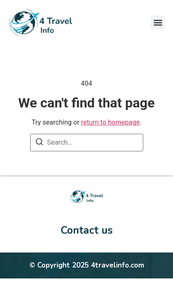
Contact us (87, 230)
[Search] (39, 143)
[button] (158, 22)
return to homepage (110, 122)
